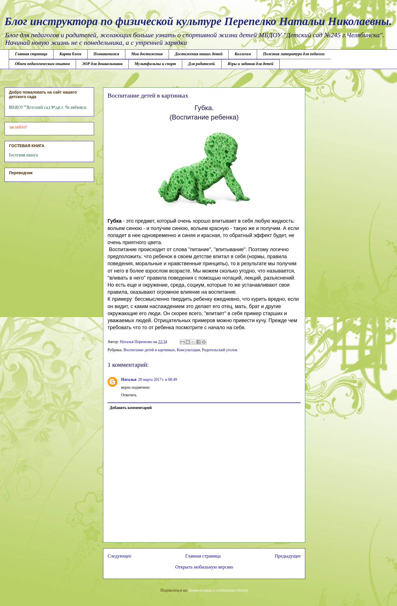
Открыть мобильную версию (204, 567)
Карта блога (70, 54)
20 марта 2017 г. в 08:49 (157, 379)
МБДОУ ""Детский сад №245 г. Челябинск (47, 107)
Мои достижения (147, 54)
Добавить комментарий (131, 408)
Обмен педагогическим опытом (42, 64)
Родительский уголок (219, 350)
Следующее (119, 556)
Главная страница (31, 54)
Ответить (129, 395)
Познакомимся (106, 54)
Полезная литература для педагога (293, 54)
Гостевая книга (23, 155)
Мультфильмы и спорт (155, 64)
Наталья (129, 379)
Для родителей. (201, 64)
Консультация (188, 350)
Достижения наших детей (198, 54)
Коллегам (243, 54)
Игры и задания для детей (250, 64)
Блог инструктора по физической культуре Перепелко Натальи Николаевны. (198, 21)
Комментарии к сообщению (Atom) (218, 590)
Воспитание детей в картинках (149, 350)
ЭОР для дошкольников (102, 64)
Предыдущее (288, 556)
